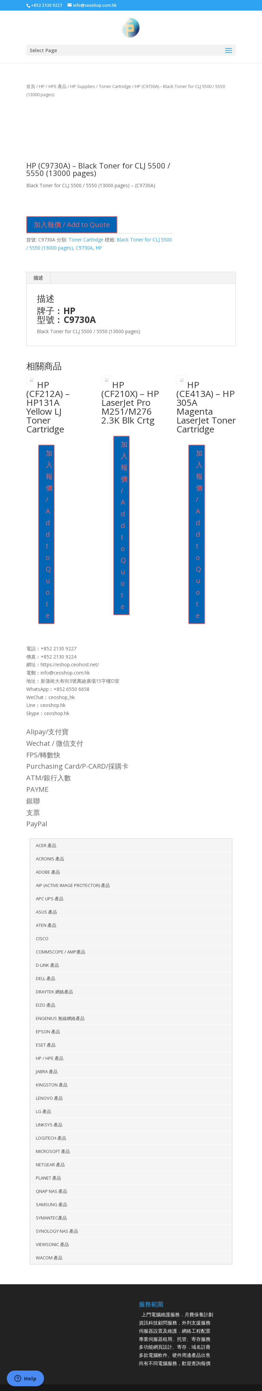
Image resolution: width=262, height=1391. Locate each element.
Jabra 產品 (47, 1071)
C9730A (84, 248)
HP (99, 248)
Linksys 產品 (49, 1125)
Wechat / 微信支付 (54, 743)
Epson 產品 (48, 1032)
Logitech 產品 (51, 1138)
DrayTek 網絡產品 (54, 992)
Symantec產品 (51, 1218)
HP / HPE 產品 (53, 86)
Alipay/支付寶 (47, 731)
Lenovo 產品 (49, 1098)
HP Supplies (82, 86)
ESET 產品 (46, 1045)
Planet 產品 (48, 1178)
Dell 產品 (45, 978)
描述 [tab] (38, 278)
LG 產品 (43, 1111)
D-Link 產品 (47, 965)
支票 (33, 812)
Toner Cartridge (115, 86)
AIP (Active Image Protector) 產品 (73, 885)
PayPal (36, 823)
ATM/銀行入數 (48, 777)
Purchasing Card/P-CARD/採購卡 (77, 766)
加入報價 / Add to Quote (72, 224)
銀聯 (33, 800)
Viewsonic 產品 (52, 1244)
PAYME (37, 789)
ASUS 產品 (46, 912)
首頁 (30, 86)
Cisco (42, 938)
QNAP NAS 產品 (51, 1191)
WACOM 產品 (49, 1258)
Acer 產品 (46, 845)
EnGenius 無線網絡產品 (60, 1018)
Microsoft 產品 (53, 1151)
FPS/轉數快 (43, 754)
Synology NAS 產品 (57, 1231)
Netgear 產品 (50, 1164)
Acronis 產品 (50, 859)
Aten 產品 (46, 925)
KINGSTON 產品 (52, 1085)
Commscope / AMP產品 (60, 952)
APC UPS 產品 (49, 899)
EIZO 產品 (45, 1005)
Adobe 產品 (48, 872)
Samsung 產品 (51, 1204)
